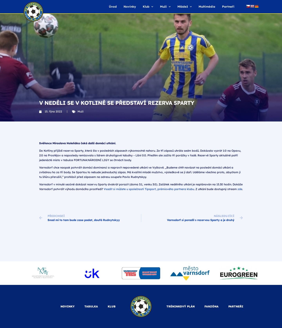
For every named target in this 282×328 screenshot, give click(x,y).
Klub (148, 7)
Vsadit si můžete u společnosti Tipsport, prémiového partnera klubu (149, 189)
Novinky (130, 6)
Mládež (184, 7)
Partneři (228, 6)
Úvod (113, 6)
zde (240, 189)
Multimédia (207, 6)
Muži (165, 7)
